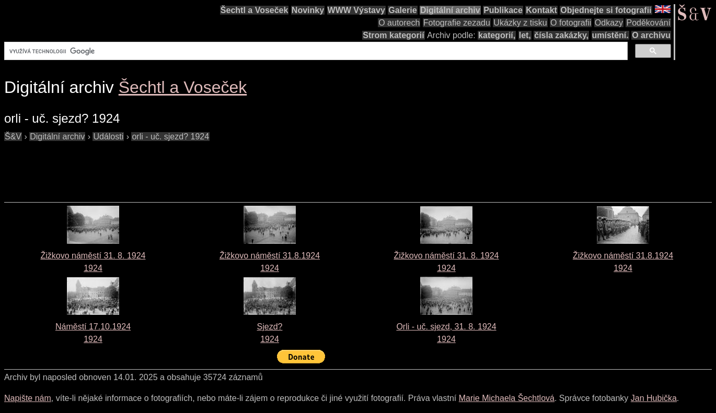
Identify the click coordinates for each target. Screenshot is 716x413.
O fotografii (570, 22)
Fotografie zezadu (456, 22)
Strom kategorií (393, 35)
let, (525, 35)
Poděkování (648, 22)
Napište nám (27, 398)
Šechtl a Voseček (254, 10)
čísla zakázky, (561, 35)
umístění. (610, 35)
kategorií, (496, 35)
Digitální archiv (450, 10)
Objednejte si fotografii (605, 10)
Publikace (503, 10)
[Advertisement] (194, 166)
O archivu (651, 35)
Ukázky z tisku (520, 22)
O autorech (399, 22)
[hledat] (314, 51)
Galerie (402, 10)
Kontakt (541, 10)
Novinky (308, 10)
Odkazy (609, 22)
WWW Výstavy (356, 10)
